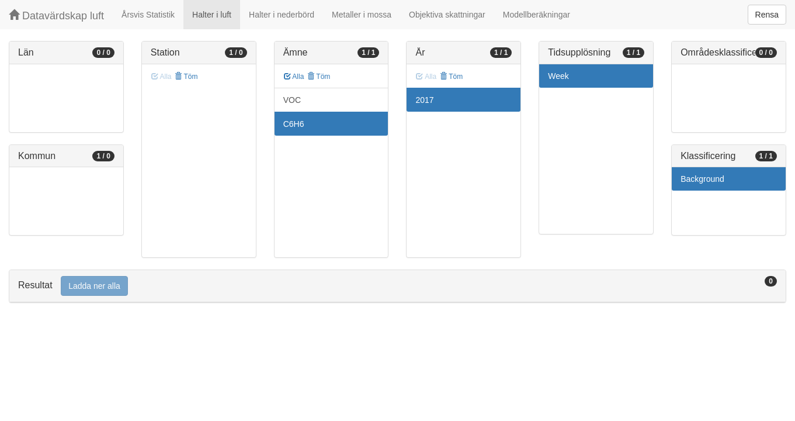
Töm (186, 77)
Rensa (767, 14)
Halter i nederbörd (281, 14)
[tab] (397, 286)
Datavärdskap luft (56, 15)
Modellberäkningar (536, 14)
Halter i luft (211, 14)
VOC (292, 100)
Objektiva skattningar (447, 14)
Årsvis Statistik (148, 14)
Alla (294, 77)
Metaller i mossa (361, 14)
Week (558, 76)
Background (702, 179)
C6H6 (293, 124)
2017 (424, 100)
